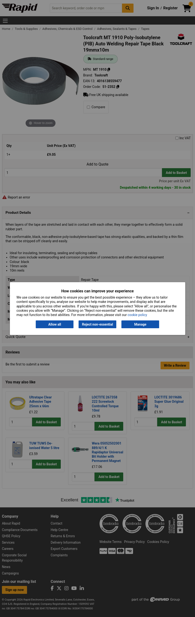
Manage (140, 324)
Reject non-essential (97, 324)
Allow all (54, 324)
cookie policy (137, 315)
